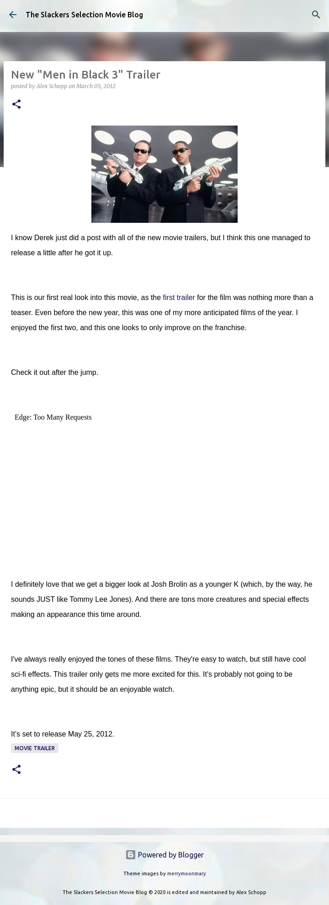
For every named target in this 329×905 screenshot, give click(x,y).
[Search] (316, 15)
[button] (16, 105)
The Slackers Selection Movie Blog (84, 15)
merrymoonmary (186, 873)
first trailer (179, 297)
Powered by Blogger (164, 855)
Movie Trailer (35, 748)
